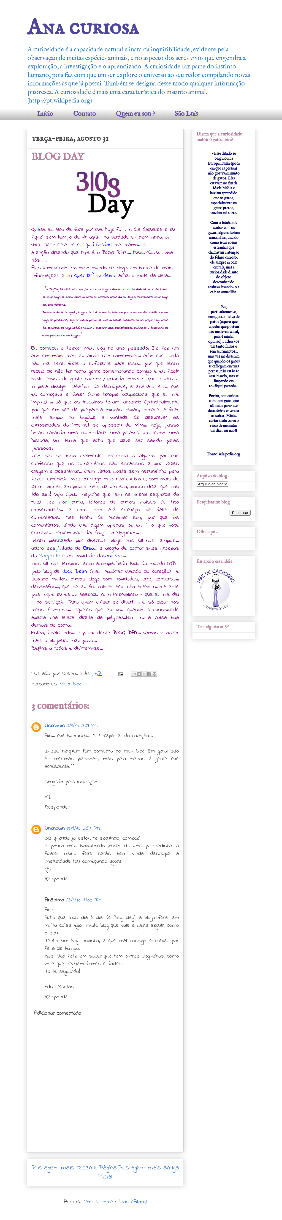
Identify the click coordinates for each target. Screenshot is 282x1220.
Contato (84, 114)
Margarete (49, 556)
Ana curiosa (83, 28)
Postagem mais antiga (148, 1168)
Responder (57, 807)
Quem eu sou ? (135, 114)
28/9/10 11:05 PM (84, 900)
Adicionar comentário (57, 1013)
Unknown (55, 726)
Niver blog (70, 684)
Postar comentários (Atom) (115, 1202)
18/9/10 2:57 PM (83, 828)
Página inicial (107, 1172)
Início (45, 114)
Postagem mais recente (64, 1168)
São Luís (186, 114)
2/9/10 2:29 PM (82, 726)
